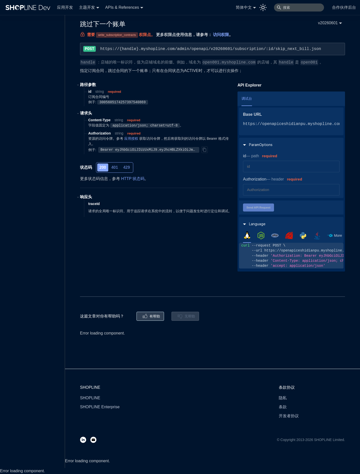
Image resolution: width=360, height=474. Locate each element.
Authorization (254, 179)
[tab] (247, 235)
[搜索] (299, 8)
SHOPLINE (90, 398)
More (338, 236)
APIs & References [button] (122, 7)
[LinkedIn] (85, 440)
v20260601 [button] (328, 23)
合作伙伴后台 (344, 7)
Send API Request (258, 207)
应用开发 (65, 7)
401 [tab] (114, 167)
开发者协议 (289, 416)
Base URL (252, 114)
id (244, 156)
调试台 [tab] (247, 98)
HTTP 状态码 (132, 178)
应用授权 (131, 138)
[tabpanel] (291, 255)
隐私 (283, 398)
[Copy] (204, 149)
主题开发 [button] (87, 7)
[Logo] (29, 8)
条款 (283, 407)
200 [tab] (103, 167)
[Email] (95, 440)
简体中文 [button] (244, 7)
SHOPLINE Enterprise (100, 407)
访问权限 (221, 34)
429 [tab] (126, 167)
